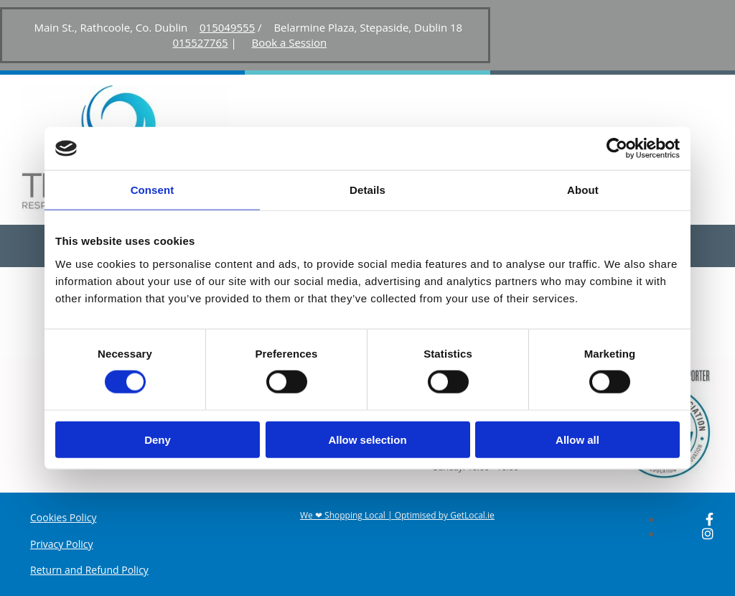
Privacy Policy (61, 544)
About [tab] (583, 190)
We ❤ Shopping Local (342, 515)
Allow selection (367, 439)
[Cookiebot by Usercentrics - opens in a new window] (617, 148)
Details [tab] (367, 190)
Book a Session (289, 42)
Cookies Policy (63, 517)
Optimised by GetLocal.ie (445, 515)
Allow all (577, 439)
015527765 (200, 42)
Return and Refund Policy (89, 570)
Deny (157, 439)
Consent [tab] (152, 190)
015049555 (227, 27)
